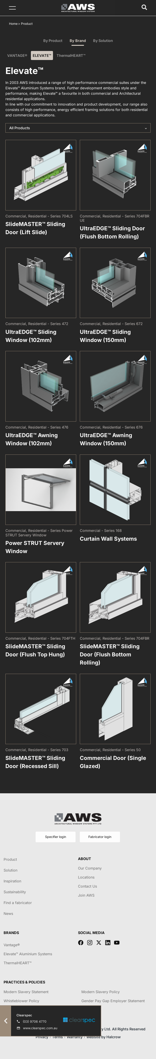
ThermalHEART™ (71, 55)
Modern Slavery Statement (26, 992)
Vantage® (12, 945)
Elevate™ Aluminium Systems (28, 954)
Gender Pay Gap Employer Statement (113, 1001)
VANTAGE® (17, 55)
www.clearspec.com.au (40, 1028)
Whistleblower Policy (21, 1001)
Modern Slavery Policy (100, 992)
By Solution (103, 40)
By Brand (78, 40)
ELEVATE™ (42, 55)
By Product (52, 40)
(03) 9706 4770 (34, 1021)
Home (13, 23)
